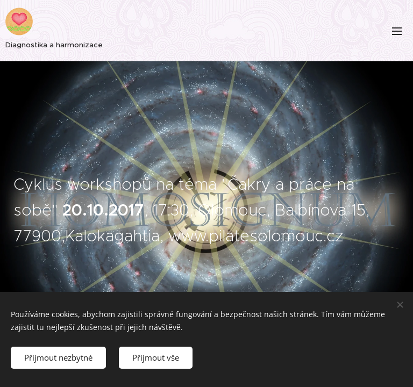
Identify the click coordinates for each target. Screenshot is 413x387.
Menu (397, 31)
